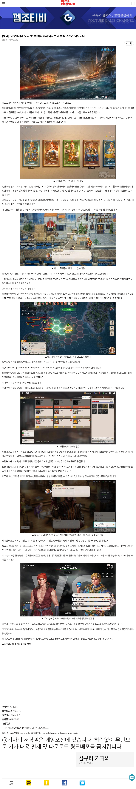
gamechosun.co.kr (69, 733)
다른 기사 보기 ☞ (85, 763)
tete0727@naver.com (18, 733)
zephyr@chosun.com (50, 733)
